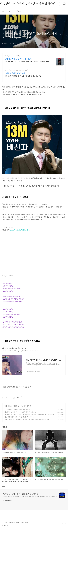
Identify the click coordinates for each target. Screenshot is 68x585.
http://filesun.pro (10, 56)
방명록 (18, 11)
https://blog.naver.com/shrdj (14, 70)
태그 (10, 11)
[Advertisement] (34, 347)
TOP (64, 578)
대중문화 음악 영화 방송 (12, 461)
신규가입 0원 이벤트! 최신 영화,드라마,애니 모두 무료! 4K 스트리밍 (26, 61)
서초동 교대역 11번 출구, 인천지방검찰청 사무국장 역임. (23, 76)
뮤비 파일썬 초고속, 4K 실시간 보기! (18, 59)
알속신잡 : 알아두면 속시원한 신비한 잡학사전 (20, 549)
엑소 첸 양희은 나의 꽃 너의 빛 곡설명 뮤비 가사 (18, 472)
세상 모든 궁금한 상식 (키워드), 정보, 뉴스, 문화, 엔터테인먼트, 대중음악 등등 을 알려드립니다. (30, 552)
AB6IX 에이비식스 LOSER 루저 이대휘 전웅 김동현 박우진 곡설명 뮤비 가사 (26, 475)
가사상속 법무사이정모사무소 (15, 73)
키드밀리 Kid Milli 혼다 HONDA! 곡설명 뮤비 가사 (19, 467)
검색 (59, 3)
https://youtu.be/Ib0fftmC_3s (19, 230)
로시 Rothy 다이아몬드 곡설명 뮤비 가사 (16, 465)
